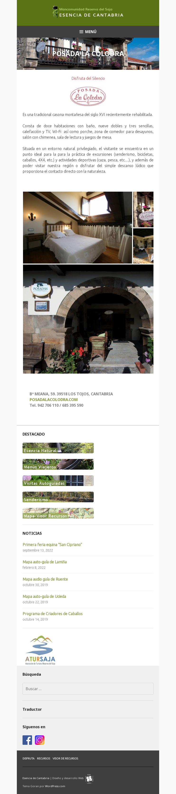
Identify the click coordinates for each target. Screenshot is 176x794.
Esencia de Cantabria (36, 778)
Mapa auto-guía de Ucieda (44, 596)
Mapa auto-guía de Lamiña (45, 562)
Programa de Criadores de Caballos (53, 614)
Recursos (43, 758)
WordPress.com (55, 786)
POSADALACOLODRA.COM (54, 399)
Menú (91, 31)
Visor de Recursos (65, 758)
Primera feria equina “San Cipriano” (52, 545)
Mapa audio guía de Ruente (45, 579)
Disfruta (28, 758)
